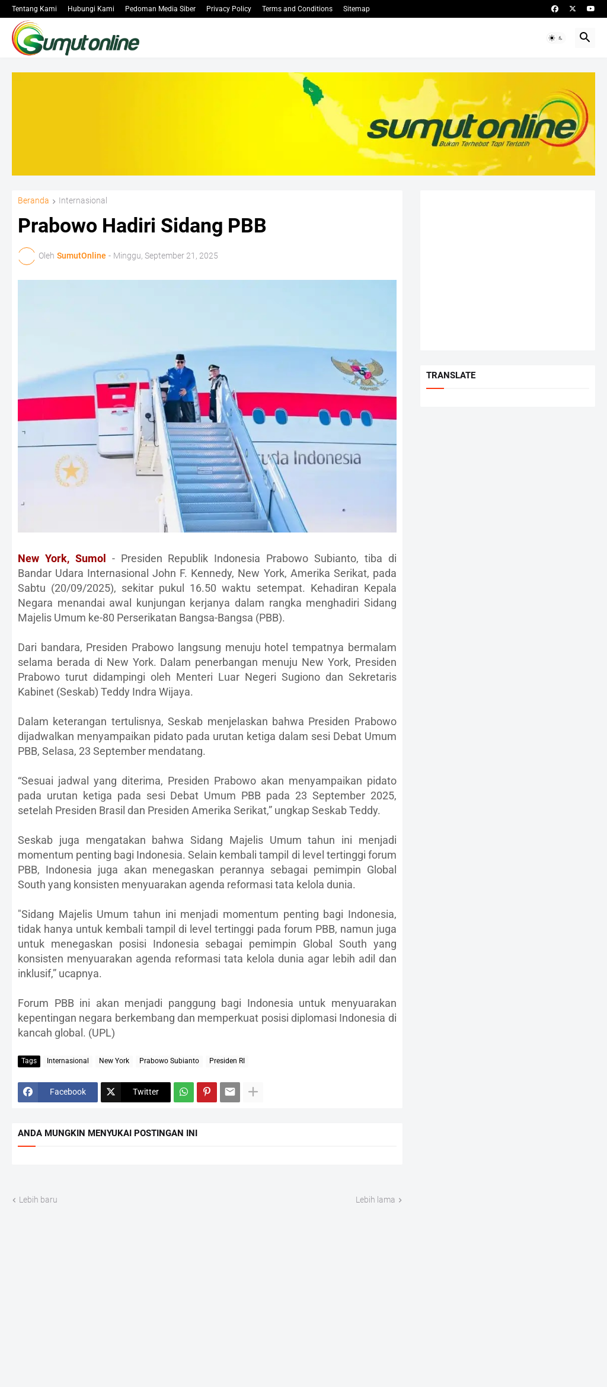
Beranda (33, 200)
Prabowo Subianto (169, 1061)
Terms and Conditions (297, 9)
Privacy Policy (228, 9)
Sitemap (356, 9)
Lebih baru (38, 1199)
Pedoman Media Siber (160, 9)
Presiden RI (227, 1061)
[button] (556, 38)
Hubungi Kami (91, 9)
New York (114, 1061)
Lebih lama (375, 1199)
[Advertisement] (507, 270)
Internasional (83, 200)
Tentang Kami (34, 9)
